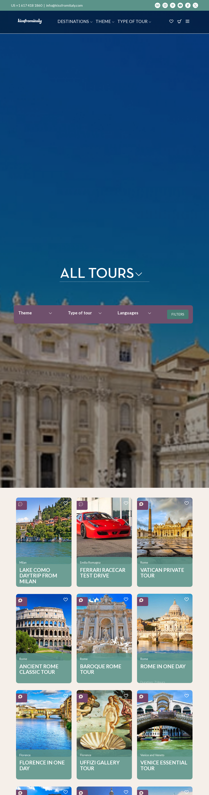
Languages (135, 312)
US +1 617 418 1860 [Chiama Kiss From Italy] (26, 5)
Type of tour (134, 21)
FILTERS (177, 314)
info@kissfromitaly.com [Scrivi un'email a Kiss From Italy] (64, 5)
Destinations (75, 21)
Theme (105, 21)
